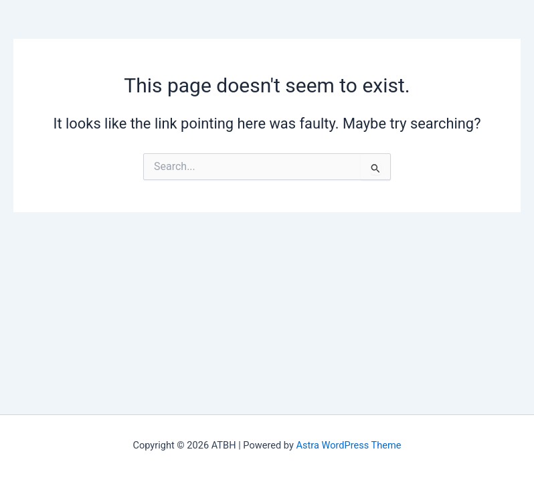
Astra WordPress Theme (348, 445)
